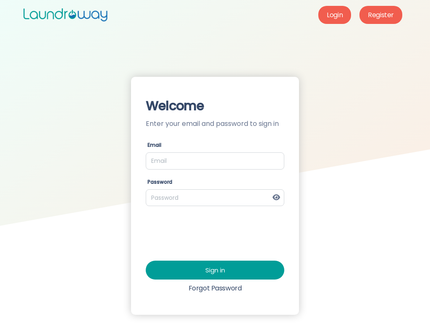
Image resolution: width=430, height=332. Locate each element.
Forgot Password (215, 288)
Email (154, 145)
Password (159, 182)
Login (335, 15)
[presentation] (209, 229)
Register (381, 15)
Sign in (215, 270)
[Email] (215, 160)
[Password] (215, 197)
